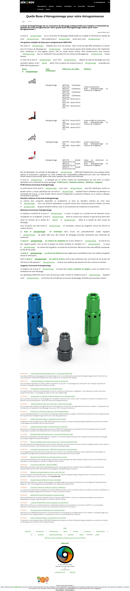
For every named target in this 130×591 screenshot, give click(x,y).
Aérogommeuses (53, 531)
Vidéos (65, 528)
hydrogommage (28, 54)
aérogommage (35, 36)
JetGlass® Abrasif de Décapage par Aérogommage (47, 495)
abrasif (44, 63)
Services (82, 534)
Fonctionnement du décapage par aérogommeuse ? (47, 510)
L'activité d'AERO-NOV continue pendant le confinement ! (49, 503)
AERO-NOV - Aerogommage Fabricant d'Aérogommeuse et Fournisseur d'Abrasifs (65, 538)
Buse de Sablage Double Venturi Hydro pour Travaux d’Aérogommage (53, 442)
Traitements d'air (100, 531)
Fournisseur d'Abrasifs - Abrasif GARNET (43, 465)
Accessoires (41, 534)
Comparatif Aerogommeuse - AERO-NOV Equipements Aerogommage (53, 449)
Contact (97, 534)
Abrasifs (65, 531)
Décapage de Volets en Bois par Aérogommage (46, 389)
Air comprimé (87, 531)
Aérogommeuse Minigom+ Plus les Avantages (45, 480)
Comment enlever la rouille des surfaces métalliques (48, 487)
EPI (31, 534)
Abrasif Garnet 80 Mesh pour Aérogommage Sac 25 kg (48, 457)
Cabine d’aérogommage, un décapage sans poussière (48, 419)
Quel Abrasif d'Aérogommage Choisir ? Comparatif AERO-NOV (51, 374)
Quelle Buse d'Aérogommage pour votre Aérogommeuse (49, 411)
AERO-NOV (28, 531)
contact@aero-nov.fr (60, 572)
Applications (71, 534)
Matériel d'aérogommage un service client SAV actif (47, 472)
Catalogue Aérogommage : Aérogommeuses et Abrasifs (48, 427)
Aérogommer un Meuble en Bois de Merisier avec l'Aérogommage (53, 396)
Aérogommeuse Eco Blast (55, 534)
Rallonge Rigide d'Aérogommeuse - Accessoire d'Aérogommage (51, 434)
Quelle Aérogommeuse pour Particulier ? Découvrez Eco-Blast (51, 404)
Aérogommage (40, 531)
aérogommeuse (33, 39)
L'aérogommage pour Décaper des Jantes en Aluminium (49, 381)
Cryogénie (75, 531)
